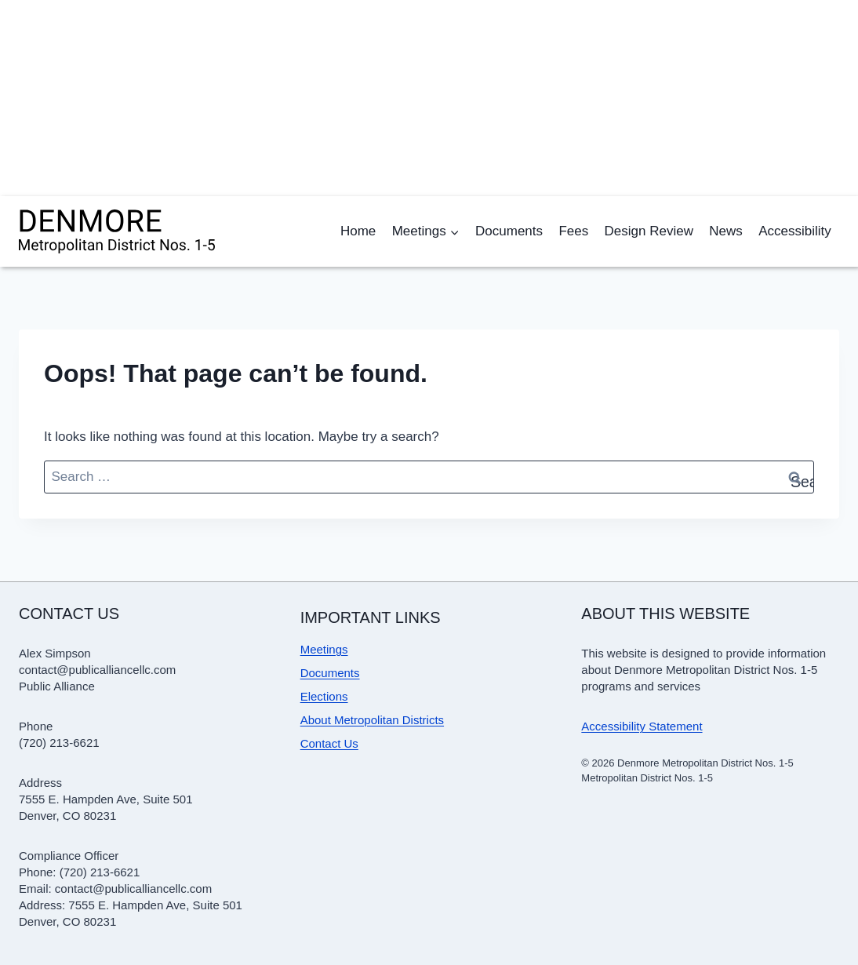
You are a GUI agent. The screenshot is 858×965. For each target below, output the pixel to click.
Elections (324, 696)
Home (358, 231)
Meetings (324, 649)
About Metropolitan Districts (372, 719)
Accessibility (794, 231)
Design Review (649, 231)
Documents (509, 231)
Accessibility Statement (641, 726)
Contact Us (329, 743)
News (726, 231)
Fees (573, 231)
